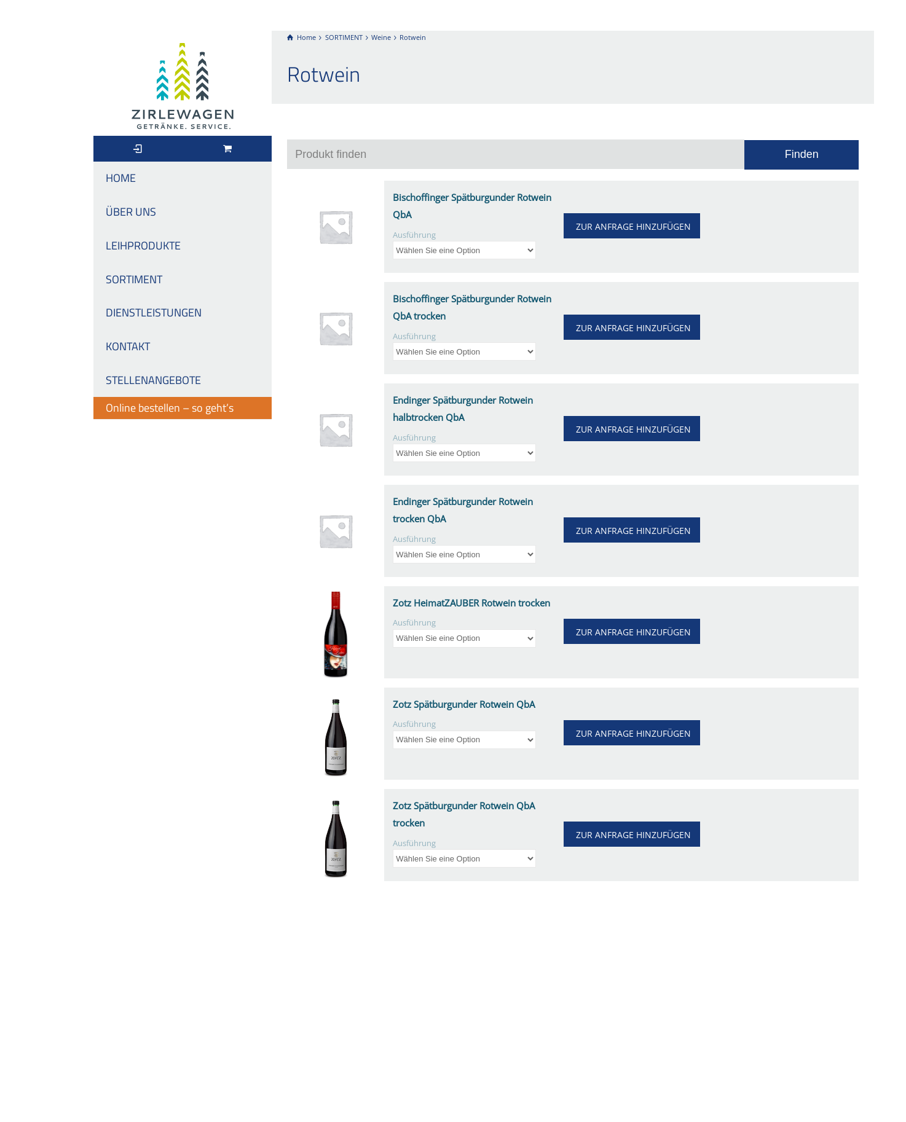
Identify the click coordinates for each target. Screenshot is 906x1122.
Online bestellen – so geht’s (170, 407)
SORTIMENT (134, 279)
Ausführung (414, 235)
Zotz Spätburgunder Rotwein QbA (464, 704)
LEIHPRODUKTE (143, 245)
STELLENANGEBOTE (153, 380)
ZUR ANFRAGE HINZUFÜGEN (633, 226)
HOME (121, 178)
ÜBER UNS (131, 211)
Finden (802, 154)
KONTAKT (128, 346)
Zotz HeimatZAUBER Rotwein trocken (471, 603)
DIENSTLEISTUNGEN (154, 312)
